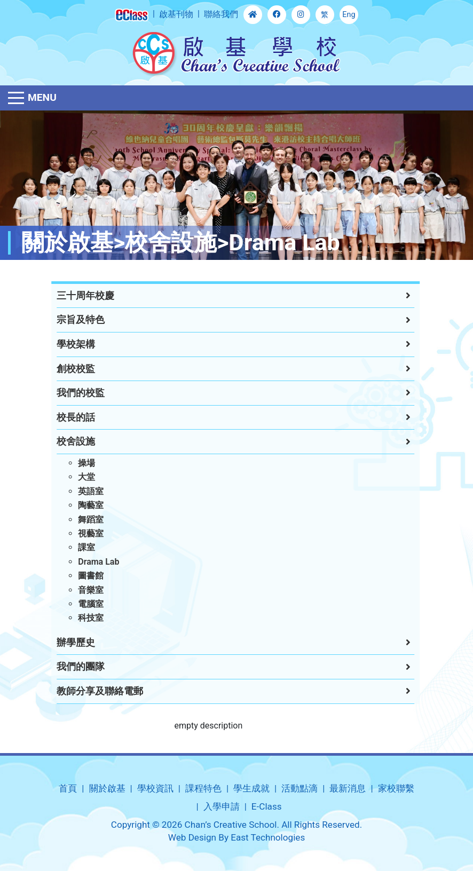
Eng (348, 14)
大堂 (74, 477)
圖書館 (78, 576)
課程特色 (203, 788)
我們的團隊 (68, 666)
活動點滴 (299, 788)
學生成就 (251, 788)
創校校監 (63, 368)
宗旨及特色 (68, 319)
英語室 (78, 491)
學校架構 (63, 344)
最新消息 (347, 788)
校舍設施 (63, 441)
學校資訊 (155, 788)
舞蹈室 (78, 519)
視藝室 (78, 533)
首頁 (68, 788)
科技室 (78, 618)
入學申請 (221, 806)
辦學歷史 (63, 642)
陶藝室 (78, 505)
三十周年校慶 (73, 295)
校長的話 (63, 417)
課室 (74, 547)
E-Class (266, 806)
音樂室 (78, 590)
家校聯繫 (396, 788)
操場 (74, 463)
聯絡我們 (221, 14)
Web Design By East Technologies (236, 837)
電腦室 (78, 604)
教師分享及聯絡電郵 (87, 691)
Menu (42, 97)
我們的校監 (68, 392)
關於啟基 (107, 788)
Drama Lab (86, 562)
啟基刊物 (176, 14)
